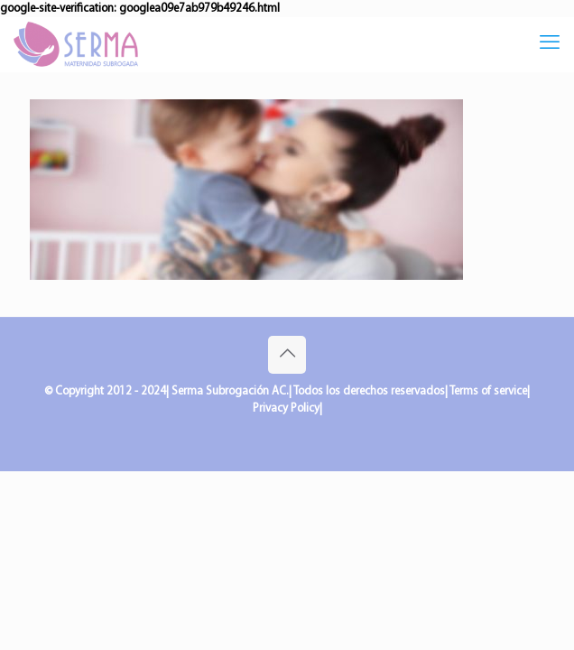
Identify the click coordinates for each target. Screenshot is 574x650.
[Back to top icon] (287, 355)
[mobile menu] (549, 44)
